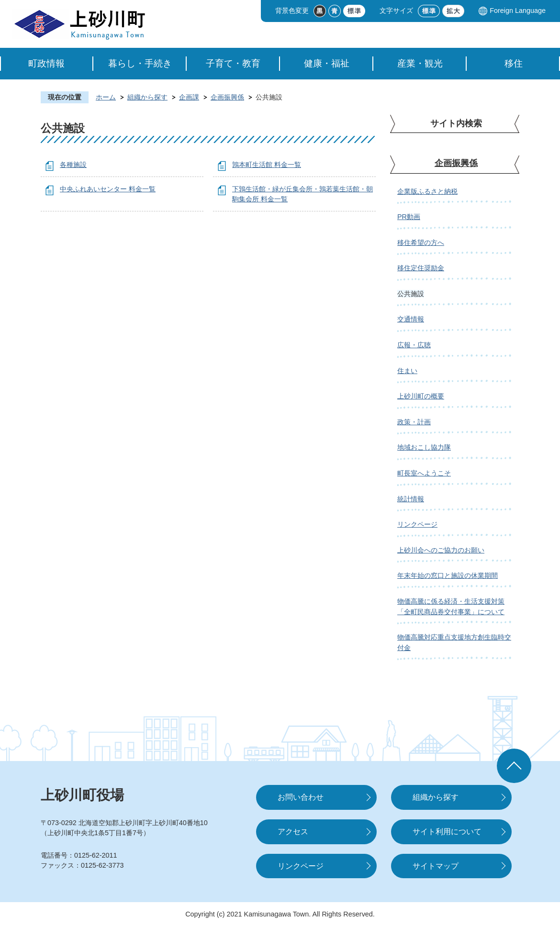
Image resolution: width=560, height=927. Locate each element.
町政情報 (46, 63)
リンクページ (417, 524)
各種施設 (73, 164)
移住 (513, 63)
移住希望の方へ (420, 242)
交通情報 (410, 319)
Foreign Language (518, 10)
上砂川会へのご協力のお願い (440, 550)
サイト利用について (447, 832)
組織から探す (147, 97)
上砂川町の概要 (420, 396)
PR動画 (408, 217)
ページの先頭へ (514, 766)
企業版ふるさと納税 (427, 191)
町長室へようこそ (424, 473)
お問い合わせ (301, 797)
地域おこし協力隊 (424, 447)
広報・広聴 (414, 345)
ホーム (106, 97)
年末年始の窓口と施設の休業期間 (447, 575)
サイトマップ (436, 866)
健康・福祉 (326, 63)
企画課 (189, 97)
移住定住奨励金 (420, 268)
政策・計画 (414, 422)
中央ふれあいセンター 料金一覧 (108, 189)
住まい (407, 371)
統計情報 (410, 499)
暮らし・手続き (140, 63)
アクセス (293, 832)
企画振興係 (227, 97)
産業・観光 (420, 63)
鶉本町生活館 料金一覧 (266, 164)
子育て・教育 (233, 63)
